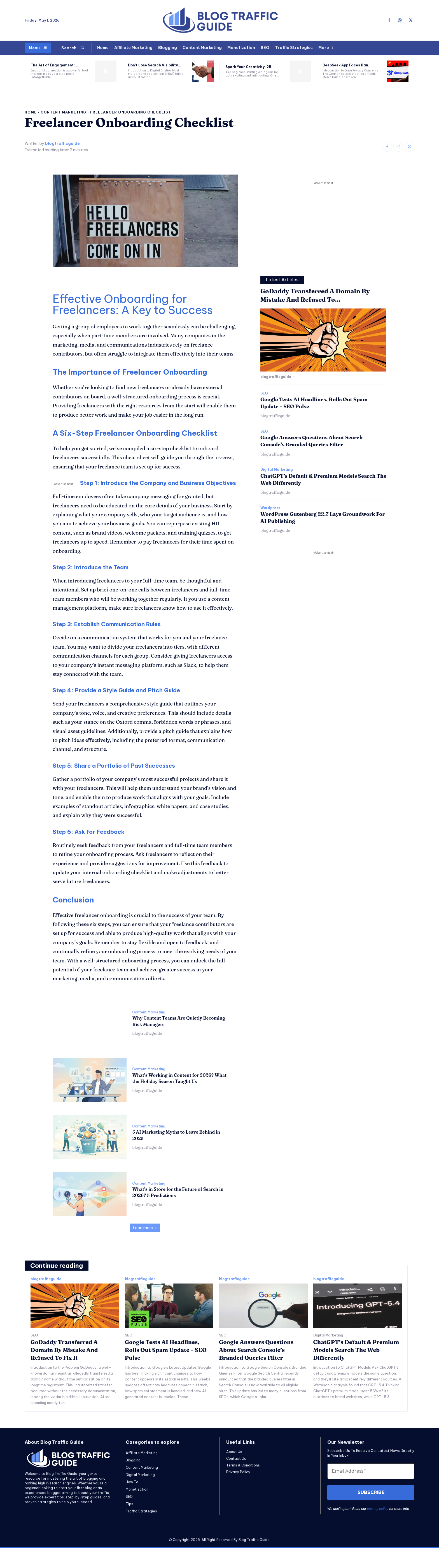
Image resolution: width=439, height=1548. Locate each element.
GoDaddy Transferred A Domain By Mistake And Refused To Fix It (64, 1349)
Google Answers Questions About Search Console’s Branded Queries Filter (311, 441)
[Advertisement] (323, 225)
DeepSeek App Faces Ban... (347, 65)
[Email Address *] (370, 1471)
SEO (264, 393)
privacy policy (377, 1509)
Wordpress (270, 508)
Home (31, 112)
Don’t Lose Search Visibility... (154, 65)
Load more (145, 1227)
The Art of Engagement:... (54, 65)
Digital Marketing (276, 470)
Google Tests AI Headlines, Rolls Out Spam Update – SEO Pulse (166, 1349)
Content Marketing (63, 112)
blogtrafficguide (62, 143)
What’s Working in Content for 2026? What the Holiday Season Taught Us (179, 1078)
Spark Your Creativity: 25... (250, 67)
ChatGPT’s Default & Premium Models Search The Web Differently (356, 1349)
